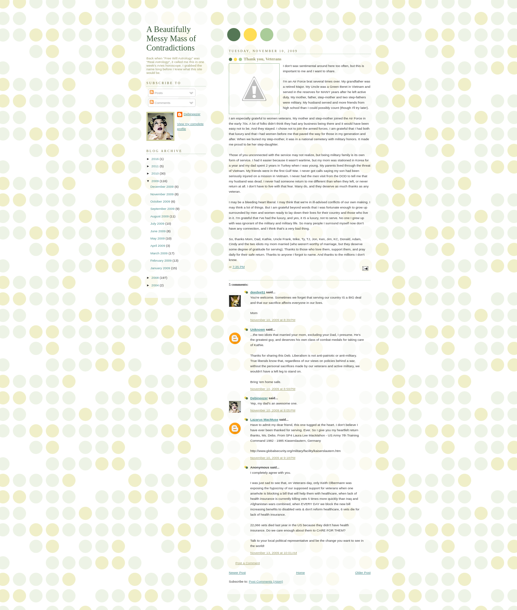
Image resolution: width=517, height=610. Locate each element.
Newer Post (237, 572)
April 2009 (158, 245)
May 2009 (158, 238)
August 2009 (160, 216)
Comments (160, 103)
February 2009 (161, 260)
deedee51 (257, 292)
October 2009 (160, 201)
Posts (156, 93)
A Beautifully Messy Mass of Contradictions (171, 38)
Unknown (257, 329)
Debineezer (259, 398)
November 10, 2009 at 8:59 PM (272, 389)
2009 (155, 181)
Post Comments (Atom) (266, 581)
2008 (155, 277)
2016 (155, 159)
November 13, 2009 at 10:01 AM (273, 553)
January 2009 (160, 268)
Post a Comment (247, 563)
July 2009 (157, 223)
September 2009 (162, 208)
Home (300, 572)
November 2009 (162, 194)
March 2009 (159, 253)
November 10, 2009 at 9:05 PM (272, 410)
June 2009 (158, 231)
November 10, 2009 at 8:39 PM (272, 320)
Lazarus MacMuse (264, 419)
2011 (155, 166)
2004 (155, 285)
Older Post (363, 572)
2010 (155, 173)
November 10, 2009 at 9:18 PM (272, 458)
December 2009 (162, 186)
